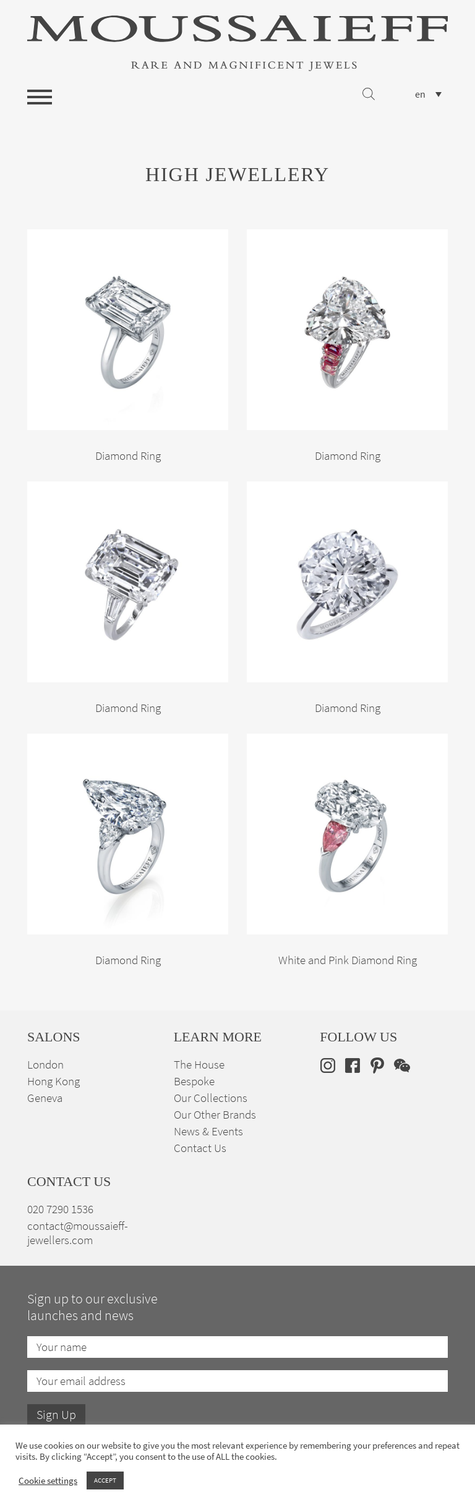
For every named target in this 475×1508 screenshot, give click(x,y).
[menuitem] (428, 94)
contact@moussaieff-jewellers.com (77, 1233)
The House (199, 1064)
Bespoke (194, 1081)
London (45, 1064)
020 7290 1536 (60, 1209)
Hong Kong (53, 1081)
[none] (428, 94)
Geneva (44, 1098)
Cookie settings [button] (48, 1480)
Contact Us (200, 1148)
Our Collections (210, 1098)
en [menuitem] (420, 94)
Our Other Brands (215, 1115)
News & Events (208, 1131)
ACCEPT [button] (105, 1480)
